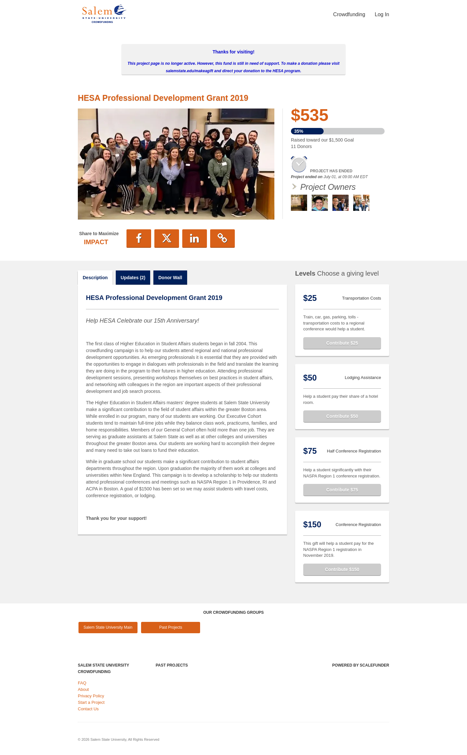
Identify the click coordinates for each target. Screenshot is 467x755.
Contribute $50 (342, 416)
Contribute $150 (342, 569)
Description (95, 277)
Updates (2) (133, 277)
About (83, 689)
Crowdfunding (349, 14)
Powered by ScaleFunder (360, 665)
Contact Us (88, 708)
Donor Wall (170, 277)
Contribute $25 (342, 343)
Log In (382, 14)
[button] (138, 238)
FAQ (82, 683)
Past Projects (170, 627)
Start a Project (91, 702)
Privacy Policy (91, 695)
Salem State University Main (107, 627)
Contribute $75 (342, 489)
